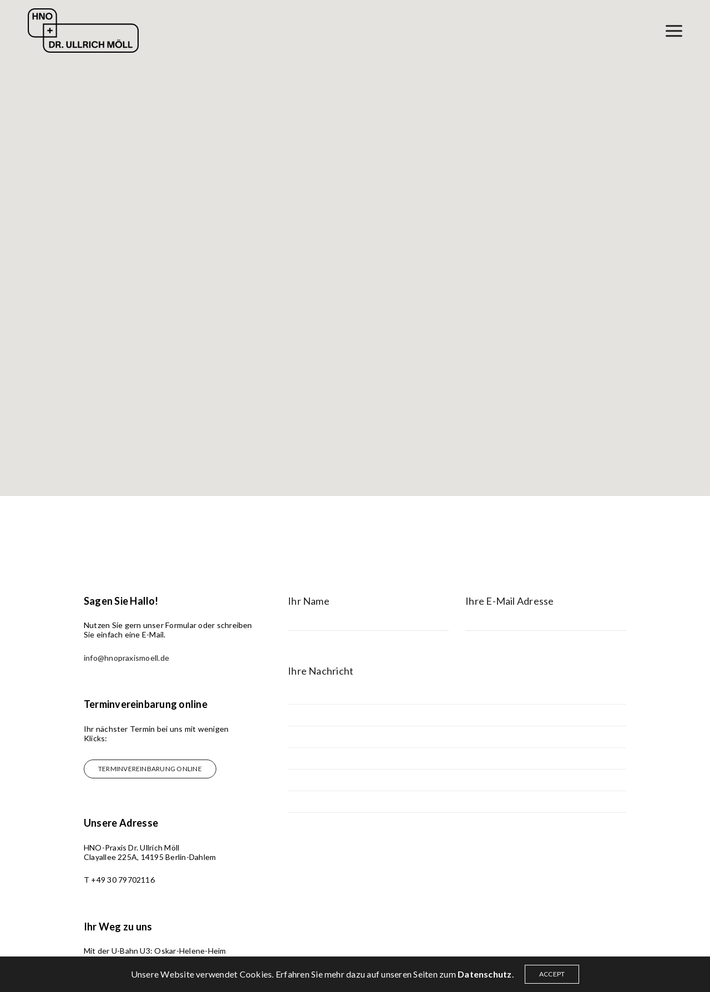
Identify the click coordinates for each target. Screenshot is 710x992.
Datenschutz (485, 974)
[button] (150, 769)
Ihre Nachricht (320, 671)
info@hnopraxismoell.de (126, 658)
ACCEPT (552, 974)
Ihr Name (308, 601)
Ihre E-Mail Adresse (509, 601)
